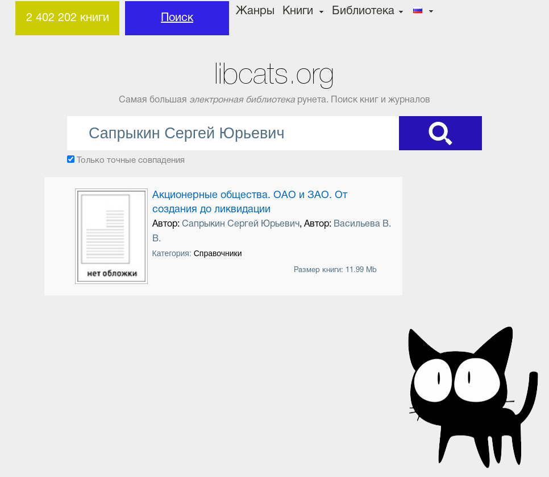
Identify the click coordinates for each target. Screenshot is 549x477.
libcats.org (274, 74)
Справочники (218, 253)
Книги (297, 11)
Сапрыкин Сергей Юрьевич (241, 224)
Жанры (255, 11)
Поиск (177, 18)
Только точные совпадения (131, 161)
